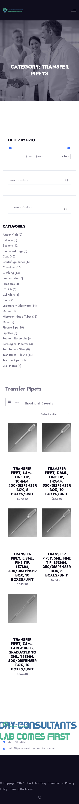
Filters (13, 402)
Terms (13, 789)
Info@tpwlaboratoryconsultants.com (31, 748)
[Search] (67, 209)
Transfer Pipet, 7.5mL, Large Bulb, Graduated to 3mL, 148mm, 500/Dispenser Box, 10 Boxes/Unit (22, 654)
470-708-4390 (17, 742)
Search (67, 180)
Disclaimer (26, 789)
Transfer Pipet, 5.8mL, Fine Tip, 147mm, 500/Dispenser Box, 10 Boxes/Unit (56, 481)
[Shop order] (55, 414)
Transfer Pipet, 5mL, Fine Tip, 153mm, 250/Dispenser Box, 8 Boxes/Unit (56, 565)
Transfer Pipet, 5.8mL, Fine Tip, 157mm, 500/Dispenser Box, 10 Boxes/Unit (22, 567)
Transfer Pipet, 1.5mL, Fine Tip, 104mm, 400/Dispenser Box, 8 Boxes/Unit (22, 481)
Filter (65, 156)
